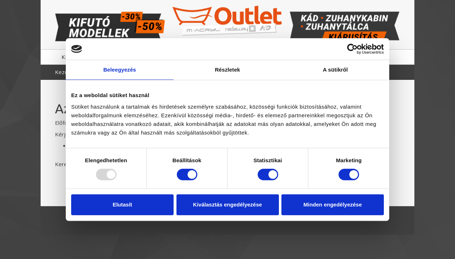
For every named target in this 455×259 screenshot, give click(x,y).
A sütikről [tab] (335, 70)
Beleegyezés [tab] (119, 70)
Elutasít (122, 204)
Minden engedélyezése (332, 204)
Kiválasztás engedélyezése (227, 204)
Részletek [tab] (227, 70)
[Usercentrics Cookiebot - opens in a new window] (352, 49)
